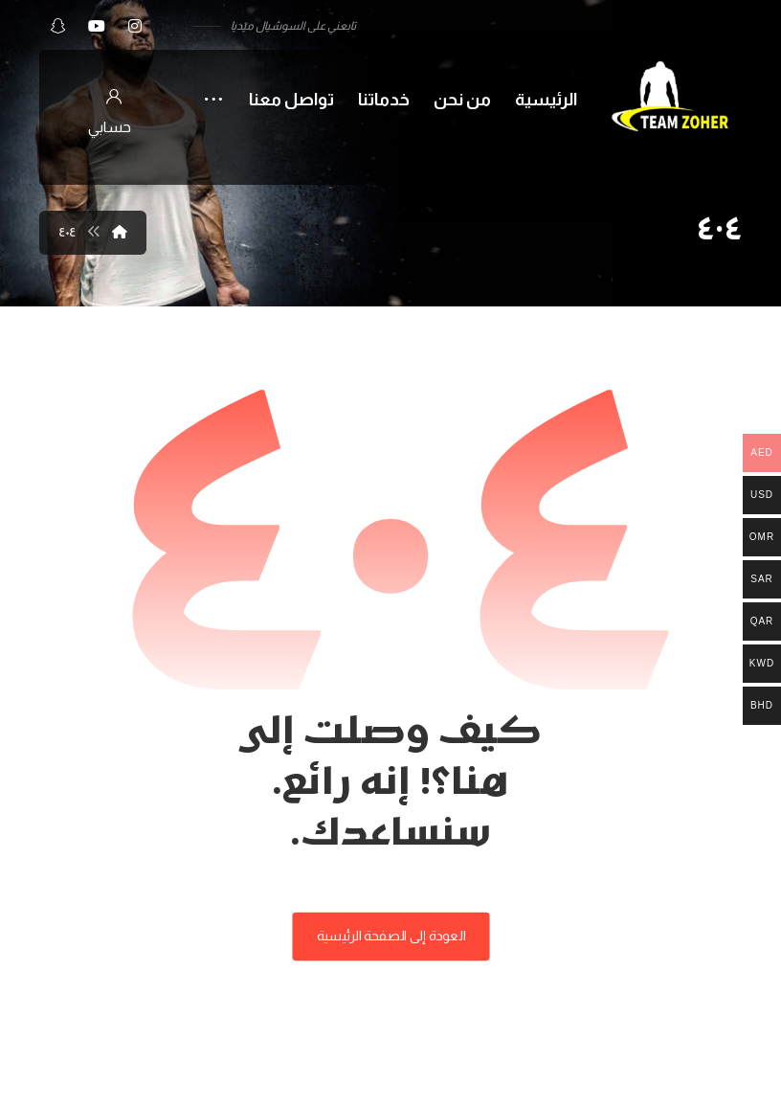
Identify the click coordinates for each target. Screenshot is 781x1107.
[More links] (213, 88)
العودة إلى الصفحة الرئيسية (390, 935)
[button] (135, 26)
